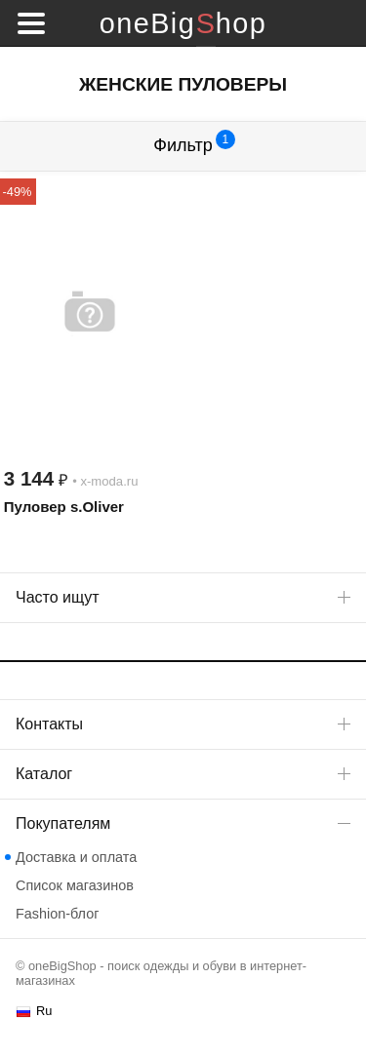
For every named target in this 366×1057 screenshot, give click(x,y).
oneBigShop (183, 23)
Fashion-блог (57, 913)
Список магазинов (75, 885)
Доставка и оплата (76, 857)
